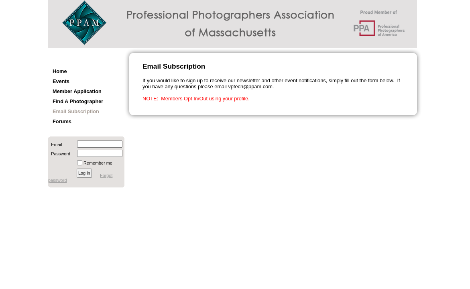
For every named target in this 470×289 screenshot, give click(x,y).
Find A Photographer (78, 101)
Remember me (97, 163)
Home (60, 71)
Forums (62, 121)
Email (55, 144)
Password (59, 153)
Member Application (77, 91)
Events (61, 81)
